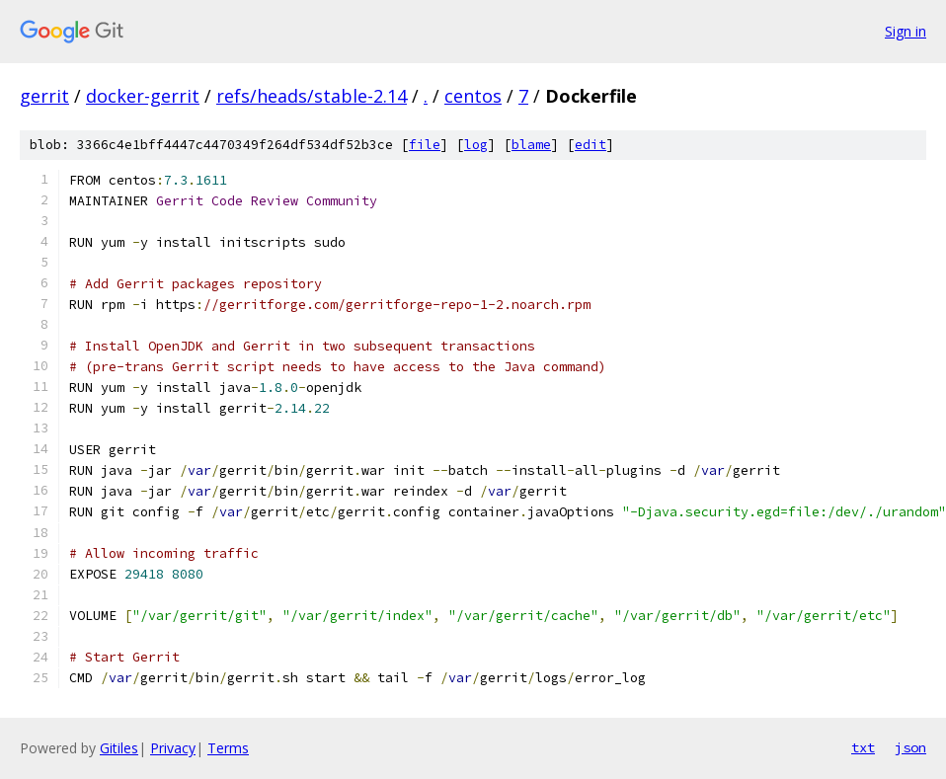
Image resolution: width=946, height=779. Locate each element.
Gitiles (119, 748)
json (910, 747)
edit (590, 144)
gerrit (44, 96)
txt (863, 747)
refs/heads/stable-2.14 (311, 96)
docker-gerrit (142, 96)
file (424, 144)
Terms (228, 748)
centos (473, 96)
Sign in (905, 31)
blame (531, 144)
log (476, 144)
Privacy (173, 748)
